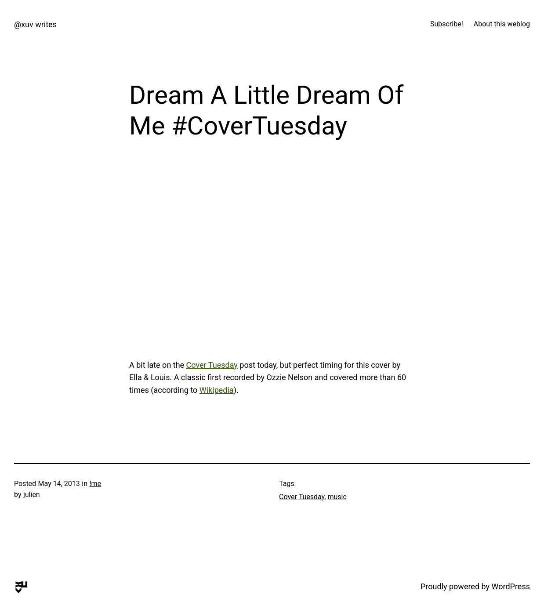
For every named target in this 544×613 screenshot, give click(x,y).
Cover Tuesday (212, 365)
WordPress (511, 586)
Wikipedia (216, 390)
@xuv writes (35, 24)
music (336, 497)
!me (95, 483)
